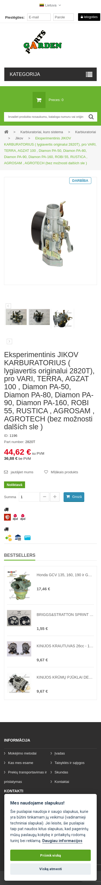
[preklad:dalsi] (9, 341)
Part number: (14, 442)
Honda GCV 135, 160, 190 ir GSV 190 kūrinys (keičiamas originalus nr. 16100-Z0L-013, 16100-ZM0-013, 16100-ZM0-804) (65, 575)
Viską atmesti (50, 869)
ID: (6, 436)
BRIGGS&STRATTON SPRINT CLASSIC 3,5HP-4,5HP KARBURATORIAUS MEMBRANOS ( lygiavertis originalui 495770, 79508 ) (65, 614)
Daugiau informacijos (62, 841)
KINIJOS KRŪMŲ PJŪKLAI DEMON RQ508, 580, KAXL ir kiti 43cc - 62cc (65, 677)
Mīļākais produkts (64, 472)
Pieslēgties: (15, 17)
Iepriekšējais (8, 306)
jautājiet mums (22, 472)
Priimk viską (50, 855)
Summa (10, 497)
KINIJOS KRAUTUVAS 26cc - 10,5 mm (65, 646)
